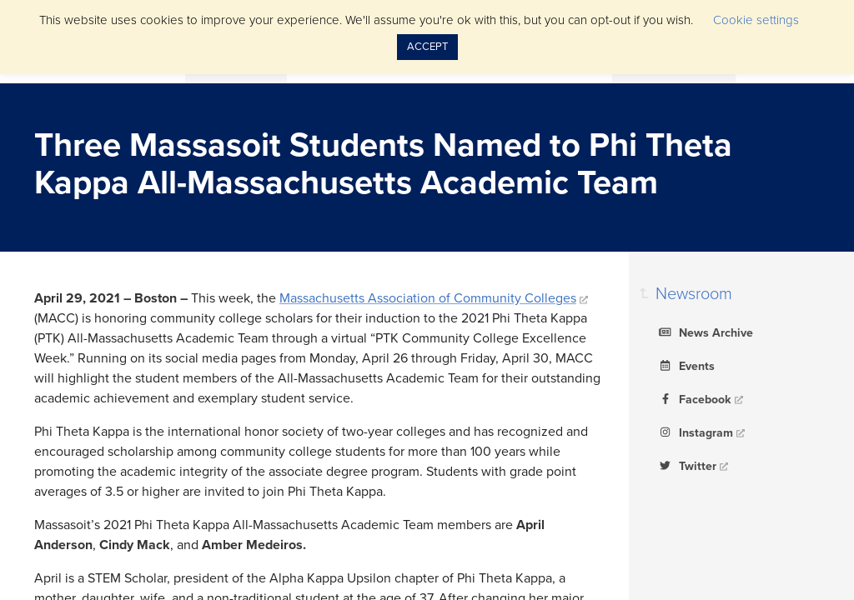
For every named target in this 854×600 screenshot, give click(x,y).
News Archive (704, 332)
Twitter (686, 465)
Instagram (694, 432)
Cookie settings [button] (756, 20)
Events (685, 365)
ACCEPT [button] (427, 46)
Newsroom (694, 294)
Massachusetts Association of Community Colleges (427, 298)
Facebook (693, 398)
